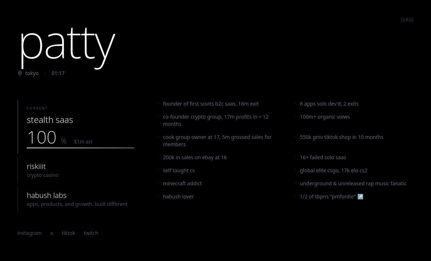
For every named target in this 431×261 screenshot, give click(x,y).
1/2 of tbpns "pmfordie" (329, 197)
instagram (29, 233)
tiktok (68, 233)
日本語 (407, 18)
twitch (91, 233)
